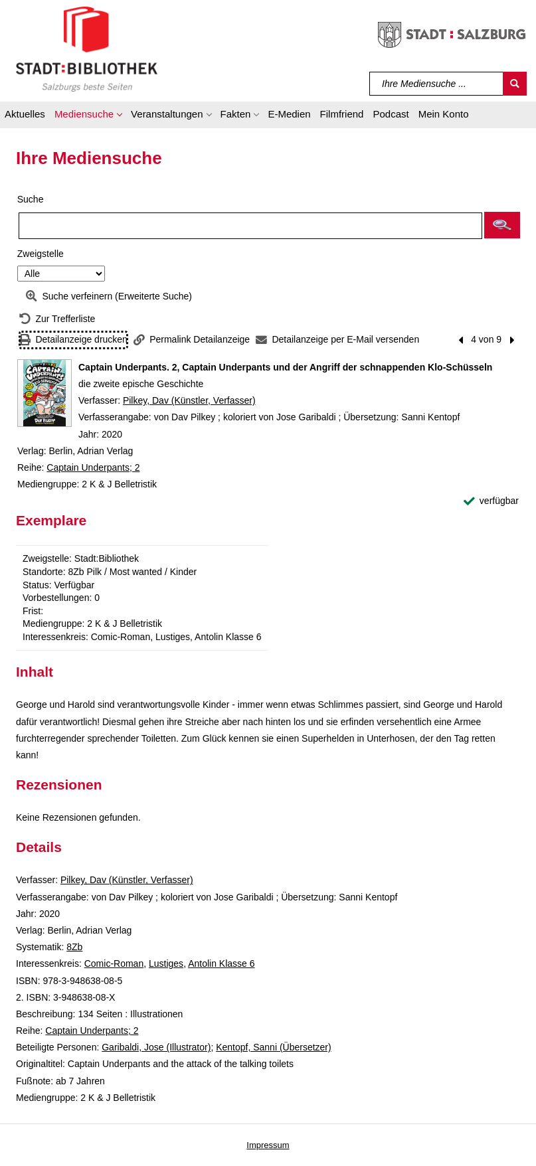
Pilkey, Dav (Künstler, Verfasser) (189, 400)
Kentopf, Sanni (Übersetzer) (273, 1047)
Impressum (267, 1145)
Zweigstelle (40, 253)
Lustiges (166, 963)
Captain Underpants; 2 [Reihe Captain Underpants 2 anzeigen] (92, 467)
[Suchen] (515, 84)
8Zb (74, 947)
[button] (88, 116)
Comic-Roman (113, 963)
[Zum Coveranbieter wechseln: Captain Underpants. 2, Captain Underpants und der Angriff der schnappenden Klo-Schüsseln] (44, 393)
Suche (30, 199)
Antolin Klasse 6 (221, 963)
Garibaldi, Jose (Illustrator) (156, 1047)
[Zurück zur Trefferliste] (57, 319)
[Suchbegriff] (436, 83)
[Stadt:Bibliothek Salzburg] (86, 48)
